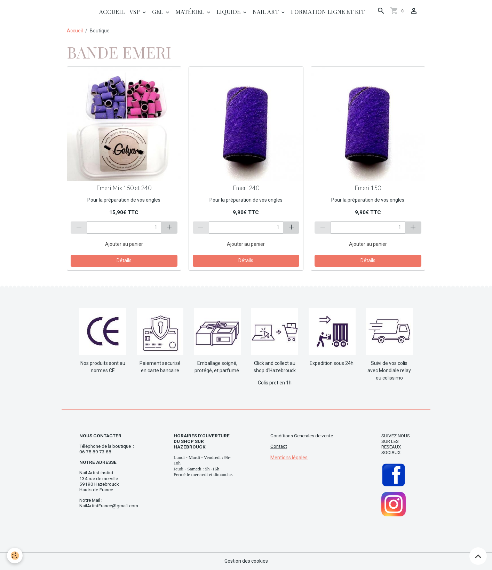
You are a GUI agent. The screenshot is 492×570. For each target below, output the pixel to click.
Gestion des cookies (246, 561)
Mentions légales (289, 457)
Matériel (190, 11)
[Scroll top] (478, 556)
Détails (124, 260)
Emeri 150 (368, 188)
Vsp (135, 11)
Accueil (112, 11)
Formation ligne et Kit (328, 11)
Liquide (229, 11)
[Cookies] (15, 555)
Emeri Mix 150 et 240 (123, 188)
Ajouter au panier (124, 244)
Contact (278, 446)
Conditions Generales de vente (301, 435)
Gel (158, 11)
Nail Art (266, 11)
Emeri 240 (246, 188)
